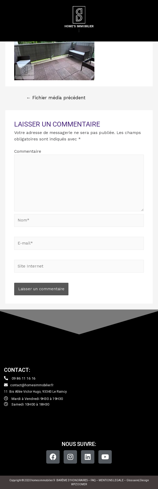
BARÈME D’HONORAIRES (72, 480)
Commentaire (27, 151)
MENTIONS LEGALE (111, 480)
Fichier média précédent (56, 97)
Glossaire (132, 480)
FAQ (93, 480)
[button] (79, 31)
